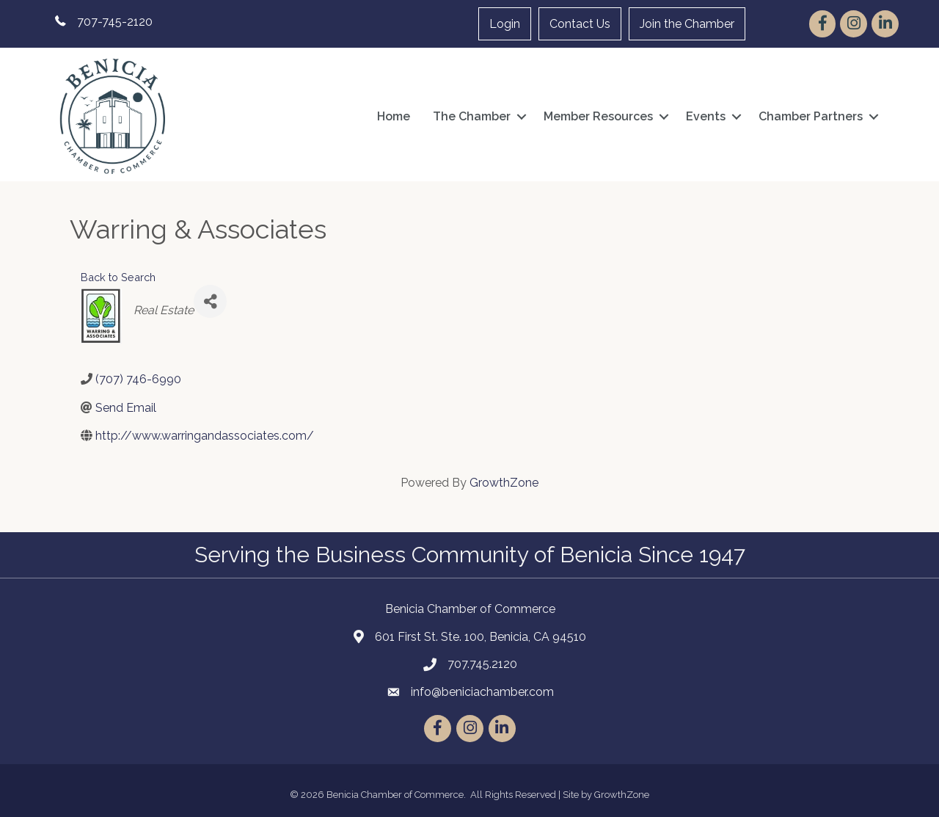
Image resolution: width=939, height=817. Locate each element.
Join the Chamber (687, 24)
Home (393, 116)
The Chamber (472, 116)
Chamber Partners (811, 116)
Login (504, 24)
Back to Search (118, 277)
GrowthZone (504, 483)
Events (706, 116)
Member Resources (598, 116)
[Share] (210, 301)
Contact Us (579, 24)
